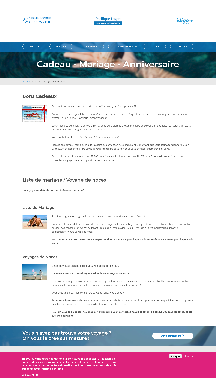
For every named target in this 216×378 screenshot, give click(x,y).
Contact (181, 46)
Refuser (188, 357)
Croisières (90, 46)
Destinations (126, 46)
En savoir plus (30, 375)
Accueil (26, 81)
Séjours (61, 46)
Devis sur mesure (173, 335)
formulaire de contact (102, 144)
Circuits (34, 46)
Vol (158, 46)
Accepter (175, 357)
